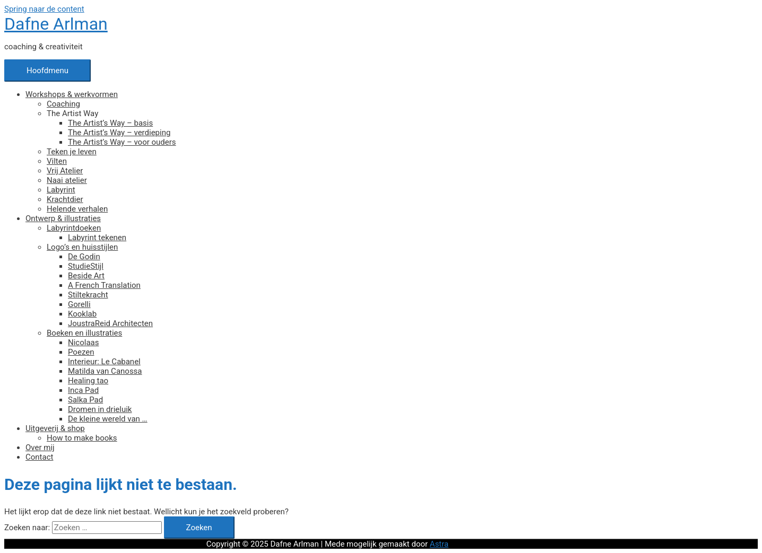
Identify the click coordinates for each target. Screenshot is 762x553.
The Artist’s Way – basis (110, 123)
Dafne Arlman (56, 24)
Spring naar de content (44, 9)
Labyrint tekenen (97, 237)
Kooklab (82, 314)
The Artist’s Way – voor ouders (122, 142)
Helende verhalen (77, 209)
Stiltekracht (88, 295)
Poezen (81, 352)
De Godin (84, 256)
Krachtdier (65, 199)
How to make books (82, 438)
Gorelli (79, 304)
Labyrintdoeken (74, 228)
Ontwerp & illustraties (63, 218)
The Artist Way (72, 113)
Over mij (40, 447)
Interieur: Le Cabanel (104, 361)
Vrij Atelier (65, 170)
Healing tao (88, 380)
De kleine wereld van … (108, 419)
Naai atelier (67, 180)
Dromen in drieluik (100, 409)
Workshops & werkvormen (71, 94)
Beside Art (86, 275)
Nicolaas (83, 342)
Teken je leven (72, 151)
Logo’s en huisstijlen (82, 247)
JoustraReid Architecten (110, 323)
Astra (439, 544)
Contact (39, 457)
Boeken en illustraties (84, 333)
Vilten (57, 161)
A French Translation (104, 285)
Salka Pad (85, 400)
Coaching (63, 104)
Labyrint (61, 190)
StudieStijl (85, 266)
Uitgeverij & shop (55, 428)
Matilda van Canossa (105, 371)
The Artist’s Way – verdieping (119, 132)
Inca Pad (83, 390)
